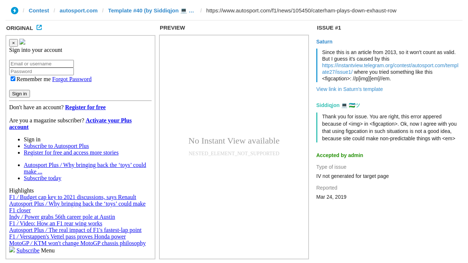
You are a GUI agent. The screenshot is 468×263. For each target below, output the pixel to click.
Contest (39, 10)
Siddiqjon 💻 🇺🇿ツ (338, 105)
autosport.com (79, 10)
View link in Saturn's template (349, 89)
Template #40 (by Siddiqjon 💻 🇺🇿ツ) (152, 10)
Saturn (324, 42)
